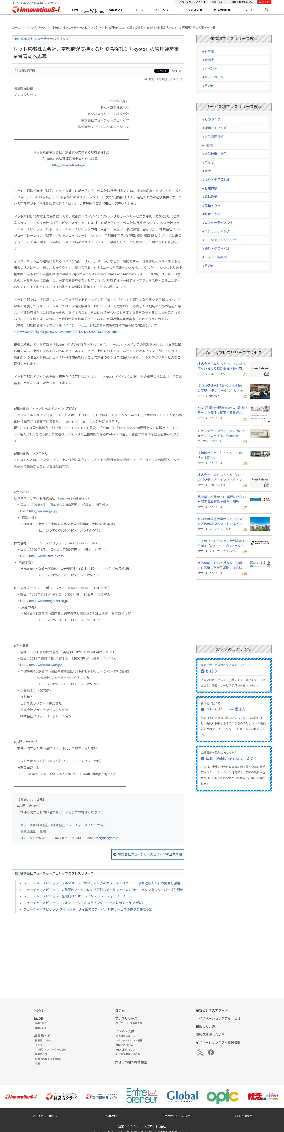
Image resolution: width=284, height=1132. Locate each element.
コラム (138, 10)
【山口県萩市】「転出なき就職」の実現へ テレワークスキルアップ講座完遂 (221, 388)
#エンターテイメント (217, 223)
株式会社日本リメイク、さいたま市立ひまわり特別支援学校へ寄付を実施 (221, 366)
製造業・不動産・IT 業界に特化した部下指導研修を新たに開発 (221, 499)
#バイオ (208, 162)
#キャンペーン (212, 77)
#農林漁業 (209, 197)
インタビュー (42, 1045)
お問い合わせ (243, 1116)
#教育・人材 (211, 214)
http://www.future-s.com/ (47, 556)
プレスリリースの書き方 (226, 709)
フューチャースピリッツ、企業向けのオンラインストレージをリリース (74, 896)
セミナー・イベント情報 (129, 1040)
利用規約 (111, 1116)
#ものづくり (211, 119)
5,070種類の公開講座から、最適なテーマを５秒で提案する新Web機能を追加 (222, 410)
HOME (75, 10)
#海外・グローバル (216, 248)
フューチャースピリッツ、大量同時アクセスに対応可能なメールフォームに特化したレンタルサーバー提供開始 (103, 890)
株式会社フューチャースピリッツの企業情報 (150, 854)
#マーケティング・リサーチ (222, 240)
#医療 (206, 171)
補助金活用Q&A (124, 1045)
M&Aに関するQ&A (125, 1049)
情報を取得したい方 (242, 2)
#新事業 (208, 51)
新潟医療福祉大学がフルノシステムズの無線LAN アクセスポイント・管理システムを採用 (221, 521)
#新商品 (208, 60)
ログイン (264, 2)
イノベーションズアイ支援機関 (218, 1043)
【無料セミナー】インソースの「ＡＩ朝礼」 (219, 455)
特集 (37, 1063)
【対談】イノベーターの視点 (50, 1049)
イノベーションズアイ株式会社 (146, 1126)
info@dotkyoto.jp (106, 838)
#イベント (209, 68)
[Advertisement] (98, 951)
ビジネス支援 (193, 10)
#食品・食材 (211, 205)
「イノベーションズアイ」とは (218, 1018)
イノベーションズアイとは (191, 2)
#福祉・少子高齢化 (216, 180)
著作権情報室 (222, 10)
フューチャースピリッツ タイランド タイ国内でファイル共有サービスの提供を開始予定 (87, 909)
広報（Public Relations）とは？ (231, 758)
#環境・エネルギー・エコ (221, 128)
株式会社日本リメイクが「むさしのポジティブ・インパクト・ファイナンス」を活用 (221, 477)
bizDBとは (40, 1027)
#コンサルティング (216, 231)
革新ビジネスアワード (212, 1010)
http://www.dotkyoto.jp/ (68, 165)
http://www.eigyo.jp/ (43, 511)
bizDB (94, 10)
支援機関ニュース (125, 1035)
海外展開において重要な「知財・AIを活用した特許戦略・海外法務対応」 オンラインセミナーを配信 (221, 565)
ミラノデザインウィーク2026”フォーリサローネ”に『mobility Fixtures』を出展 (220, 433)
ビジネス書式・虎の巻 (128, 1054)
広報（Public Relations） (49, 1059)
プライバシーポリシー (46, 1116)
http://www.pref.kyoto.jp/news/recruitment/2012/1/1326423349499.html (65, 332)
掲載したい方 (218, 2)
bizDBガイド (42, 1023)
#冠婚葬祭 (209, 188)
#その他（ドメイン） (170, 79)
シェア (176, 71)
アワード (247, 10)
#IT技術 (149, 79)
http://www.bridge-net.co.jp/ (48, 601)
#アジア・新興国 (214, 257)
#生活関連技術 (213, 137)
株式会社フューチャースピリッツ (45, 39)
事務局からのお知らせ (176, 1116)
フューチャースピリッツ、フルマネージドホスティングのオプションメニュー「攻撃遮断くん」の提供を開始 (101, 883)
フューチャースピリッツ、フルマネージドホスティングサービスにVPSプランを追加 (84, 903)
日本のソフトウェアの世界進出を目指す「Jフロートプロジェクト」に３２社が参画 (221, 543)
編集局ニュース (43, 1040)
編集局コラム (42, 1054)
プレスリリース (164, 10)
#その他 (208, 86)
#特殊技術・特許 (214, 154)
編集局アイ (116, 10)
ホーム (16, 27)
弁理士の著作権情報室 (131, 1062)
